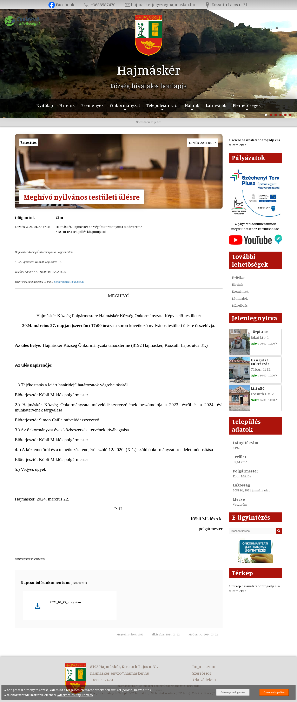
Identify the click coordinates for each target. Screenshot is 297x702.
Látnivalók (216, 105)
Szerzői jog (202, 673)
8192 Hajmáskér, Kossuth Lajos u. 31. (124, 666)
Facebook (61, 4)
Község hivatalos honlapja (148, 86)
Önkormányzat (125, 105)
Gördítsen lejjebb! (148, 122)
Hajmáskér (148, 70)
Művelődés (240, 305)
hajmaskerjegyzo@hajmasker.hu (159, 4)
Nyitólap (44, 105)
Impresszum (203, 666)
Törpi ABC (259, 331)
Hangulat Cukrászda (260, 362)
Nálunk (192, 105)
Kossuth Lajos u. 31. (226, 4)
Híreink (67, 105)
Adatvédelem (204, 679)
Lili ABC (257, 388)
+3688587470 (99, 4)
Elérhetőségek (247, 105)
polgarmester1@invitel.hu (69, 281)
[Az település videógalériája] (255, 243)
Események (92, 105)
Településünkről (162, 105)
